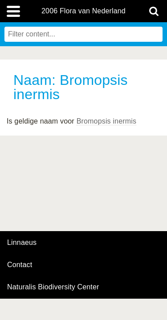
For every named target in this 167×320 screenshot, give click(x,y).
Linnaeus (22, 242)
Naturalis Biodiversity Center (53, 287)
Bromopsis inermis (106, 121)
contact (19, 264)
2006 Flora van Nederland (83, 11)
